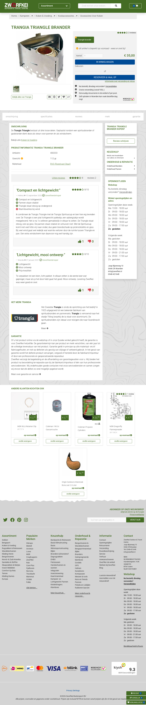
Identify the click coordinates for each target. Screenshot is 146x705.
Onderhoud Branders (114, 166)
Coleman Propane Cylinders (85, 428)
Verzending (104, 548)
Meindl (29, 546)
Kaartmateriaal (57, 576)
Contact (102, 540)
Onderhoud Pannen (114, 169)
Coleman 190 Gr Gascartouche (52, 428)
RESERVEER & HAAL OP (105, 77)
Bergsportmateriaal (83, 549)
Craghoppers (31, 557)
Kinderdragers (56, 584)
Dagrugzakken (57, 557)
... (31, 16)
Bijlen (53, 551)
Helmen (78, 568)
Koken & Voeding (29, 140)
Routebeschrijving (106, 551)
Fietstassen (55, 562)
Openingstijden (105, 543)
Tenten (5, 573)
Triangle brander (83, 39)
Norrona (29, 571)
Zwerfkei (29, 560)
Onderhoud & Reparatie (82, 537)
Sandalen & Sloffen (10, 562)
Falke (28, 582)
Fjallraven (30, 568)
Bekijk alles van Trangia (21, 97)
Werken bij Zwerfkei (107, 565)
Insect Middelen (8, 568)
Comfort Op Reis (9, 571)
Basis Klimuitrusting (59, 543)
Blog (101, 568)
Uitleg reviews (58, 178)
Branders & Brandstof (60, 554)
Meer (44, 328)
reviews (78, 116)
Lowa (28, 551)
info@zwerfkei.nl (115, 271)
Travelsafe (30, 574)
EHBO (53, 559)
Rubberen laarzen (82, 588)
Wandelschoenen (9, 551)
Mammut (30, 577)
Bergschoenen (8, 557)
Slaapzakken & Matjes (11, 565)
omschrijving (12, 116)
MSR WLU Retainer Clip (26, 428)
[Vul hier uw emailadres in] (106, 519)
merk (107, 116)
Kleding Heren (7, 554)
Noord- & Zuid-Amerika (11, 559)
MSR (28, 554)
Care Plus (30, 565)
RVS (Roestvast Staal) (60, 164)
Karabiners (79, 571)
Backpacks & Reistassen (61, 540)
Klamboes (55, 587)
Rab (28, 563)
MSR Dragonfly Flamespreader (121, 429)
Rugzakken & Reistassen (12, 548)
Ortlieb (29, 579)
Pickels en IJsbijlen (82, 585)
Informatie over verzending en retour (120, 81)
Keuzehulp (57, 535)
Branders (79, 554)
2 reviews (132, 33)
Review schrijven (121, 141)
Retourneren (104, 545)
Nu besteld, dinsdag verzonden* (98, 86)
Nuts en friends (81, 579)
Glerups (29, 543)
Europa (5, 579)
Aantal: (79, 56)
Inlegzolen (55, 571)
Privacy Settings (73, 690)
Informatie (105, 535)
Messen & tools (81, 577)
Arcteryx (29, 549)
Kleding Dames (8, 576)
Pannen (78, 582)
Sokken (5, 540)
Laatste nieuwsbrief (107, 575)
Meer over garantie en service (26, 374)
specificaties (46, 116)
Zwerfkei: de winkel (107, 562)
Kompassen (80, 574)
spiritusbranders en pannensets (56, 313)
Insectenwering (57, 573)
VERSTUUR (135, 520)
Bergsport (6, 543)
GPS (77, 565)
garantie (136, 116)
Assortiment (54, 5)
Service (102, 554)
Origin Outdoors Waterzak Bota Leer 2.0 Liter (72, 483)
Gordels (78, 563)
